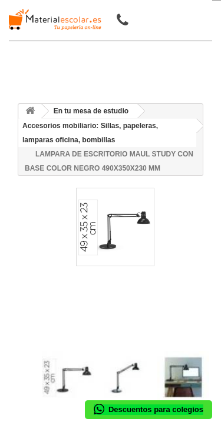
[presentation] (46, 341)
